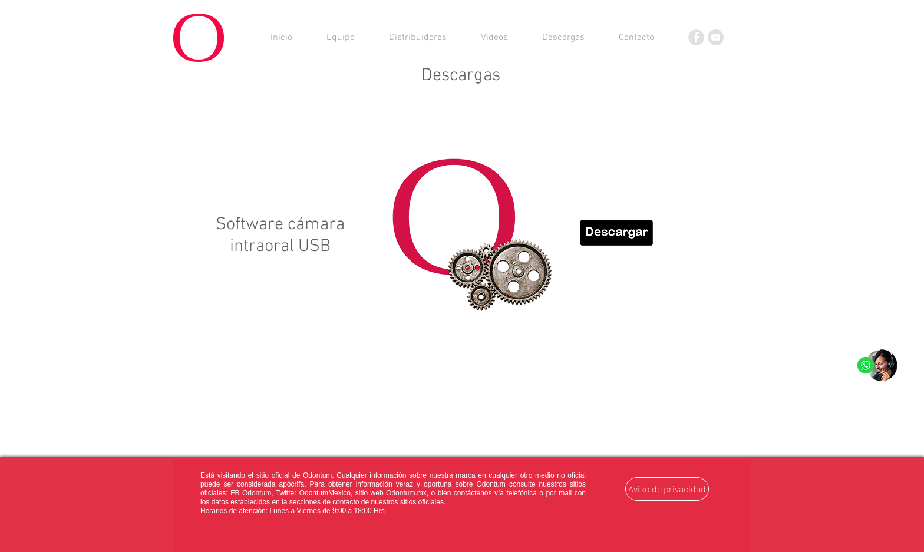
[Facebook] (696, 37)
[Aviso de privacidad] (667, 489)
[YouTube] (716, 37)
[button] (563, 37)
